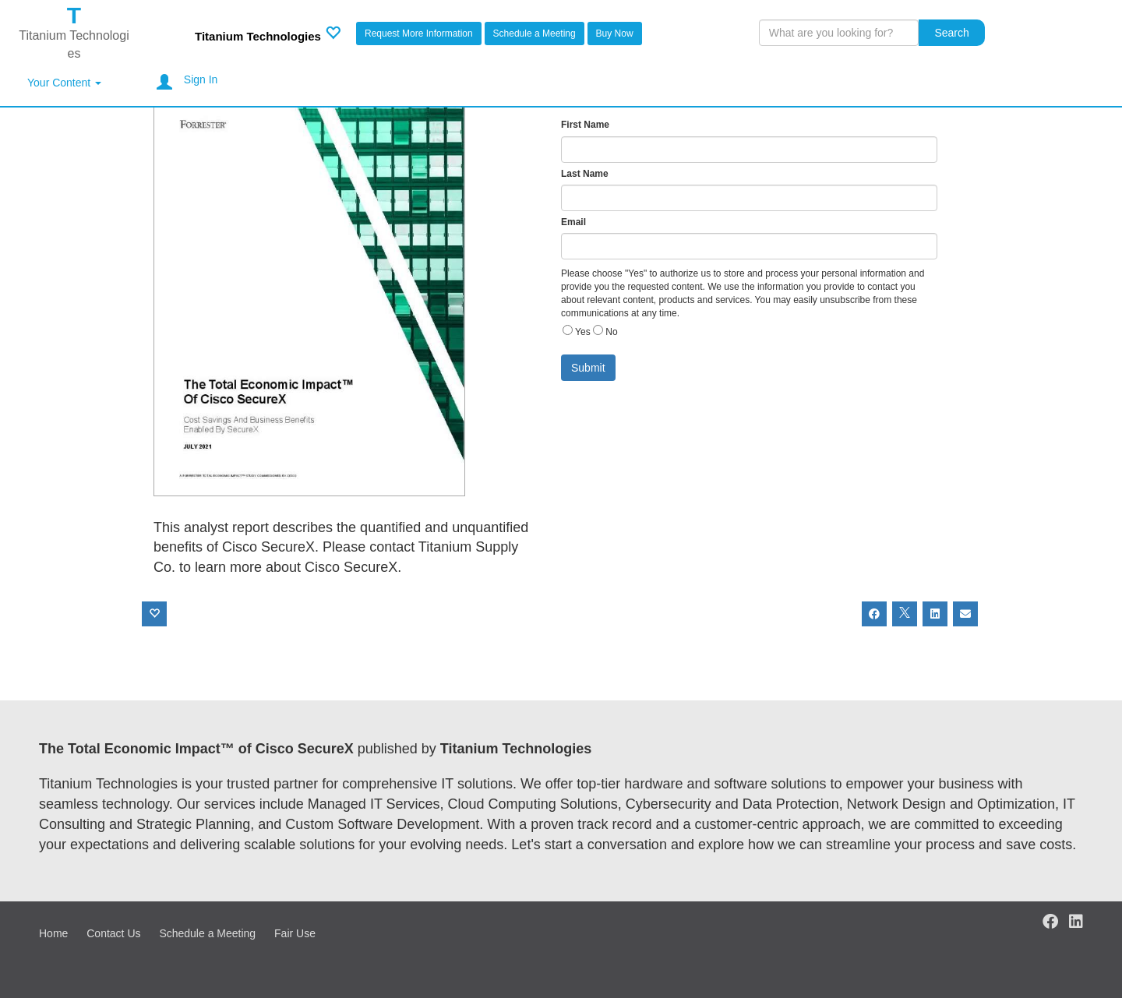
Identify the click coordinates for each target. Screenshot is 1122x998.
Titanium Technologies (258, 36)
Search (951, 32)
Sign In (201, 79)
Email (573, 222)
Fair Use (295, 933)
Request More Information (419, 33)
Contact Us (113, 933)
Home (53, 933)
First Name (585, 124)
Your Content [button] (64, 82)
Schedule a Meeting (534, 33)
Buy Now (614, 33)
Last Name (585, 173)
